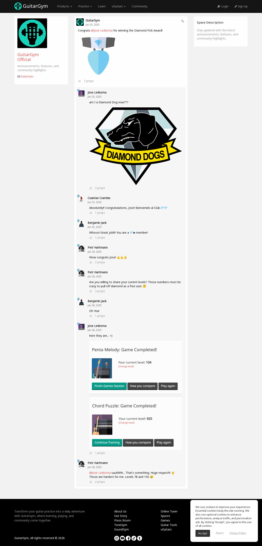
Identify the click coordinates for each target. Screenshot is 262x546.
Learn (102, 6)
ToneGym (120, 525)
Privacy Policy (237, 533)
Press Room (122, 520)
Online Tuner (169, 511)
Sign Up (241, 6)
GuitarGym (31, 6)
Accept (202, 533)
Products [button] (64, 6)
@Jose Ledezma (102, 30)
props (89, 81)
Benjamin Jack (97, 223)
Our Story (120, 516)
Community (139, 6)
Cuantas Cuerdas (99, 198)
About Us (120, 511)
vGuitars (166, 529)
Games (165, 520)
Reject (220, 533)
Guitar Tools (169, 525)
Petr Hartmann (98, 247)
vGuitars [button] (119, 6)
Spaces (165, 516)
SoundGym (121, 529)
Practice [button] (85, 6)
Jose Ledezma (97, 92)
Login (222, 6)
